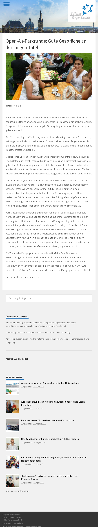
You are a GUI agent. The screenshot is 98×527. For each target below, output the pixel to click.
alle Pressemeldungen (17, 490)
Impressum (6, 523)
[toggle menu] (6, 4)
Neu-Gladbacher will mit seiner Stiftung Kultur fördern (50, 438)
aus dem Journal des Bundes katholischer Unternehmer (50, 383)
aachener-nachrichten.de (26, 276)
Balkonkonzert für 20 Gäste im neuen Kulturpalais (47, 420)
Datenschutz (18, 523)
